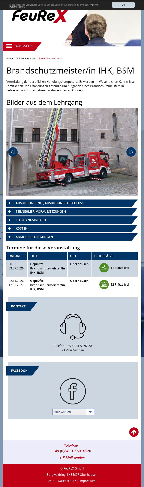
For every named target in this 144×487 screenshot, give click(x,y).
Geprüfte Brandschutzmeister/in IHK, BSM (47, 268)
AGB (51, 481)
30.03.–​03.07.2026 (16, 266)
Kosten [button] (22, 228)
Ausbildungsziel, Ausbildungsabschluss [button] (50, 203)
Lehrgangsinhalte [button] (31, 220)
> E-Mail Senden (73, 350)
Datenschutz (67, 481)
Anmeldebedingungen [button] (34, 237)
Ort (73, 256)
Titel (34, 256)
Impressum (88, 481)
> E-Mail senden (72, 457)
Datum (14, 256)
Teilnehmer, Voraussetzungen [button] (41, 211)
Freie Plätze (103, 256)
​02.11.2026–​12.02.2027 (17, 283)
